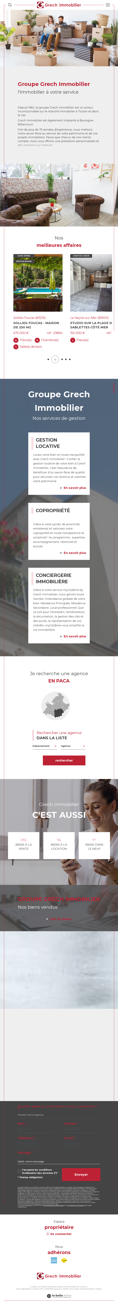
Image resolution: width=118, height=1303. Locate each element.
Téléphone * (26, 1133)
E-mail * (69, 1133)
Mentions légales (53, 1284)
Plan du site (37, 1284)
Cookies (98, 1284)
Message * (25, 1147)
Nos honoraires (23, 1284)
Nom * (22, 1118)
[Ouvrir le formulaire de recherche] (10, 5)
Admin (65, 1284)
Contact (114, 388)
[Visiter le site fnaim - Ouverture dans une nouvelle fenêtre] (64, 1255)
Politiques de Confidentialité (54, 1200)
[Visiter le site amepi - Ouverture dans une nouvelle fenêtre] (54, 1255)
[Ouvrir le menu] (108, 5)
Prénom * (71, 1118)
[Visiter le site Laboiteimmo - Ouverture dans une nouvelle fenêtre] (59, 1294)
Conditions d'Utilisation (76, 1200)
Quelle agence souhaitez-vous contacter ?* (58, 1102)
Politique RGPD (86, 1284)
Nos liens (74, 1284)
